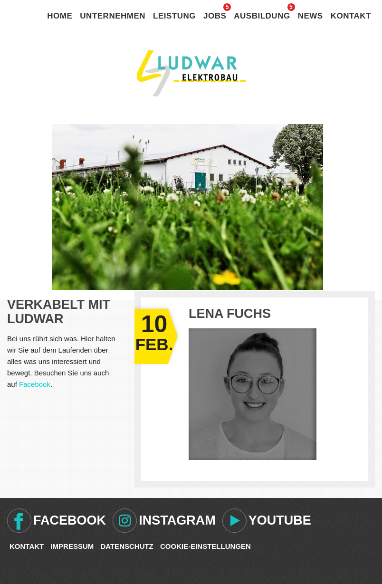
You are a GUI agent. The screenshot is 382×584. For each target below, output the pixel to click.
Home (59, 15)
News (310, 15)
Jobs (214, 15)
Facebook (34, 384)
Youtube (279, 520)
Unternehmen (112, 15)
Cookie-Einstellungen (205, 546)
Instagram (177, 520)
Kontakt (351, 15)
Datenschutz (126, 546)
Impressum (72, 546)
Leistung (174, 15)
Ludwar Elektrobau (191, 73)
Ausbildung (262, 15)
